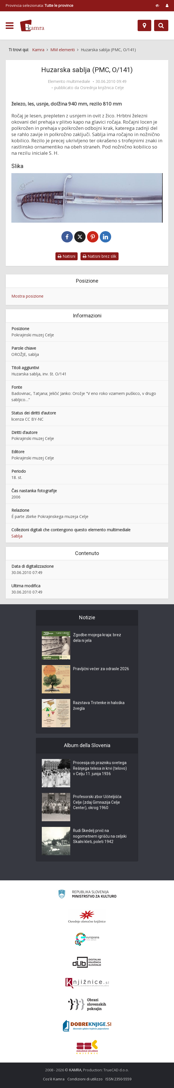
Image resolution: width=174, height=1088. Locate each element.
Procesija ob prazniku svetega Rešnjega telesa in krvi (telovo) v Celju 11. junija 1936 (100, 769)
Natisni (66, 256)
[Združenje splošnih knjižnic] (87, 1047)
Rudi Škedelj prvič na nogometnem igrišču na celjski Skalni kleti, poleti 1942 (100, 837)
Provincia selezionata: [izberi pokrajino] (39, 5)
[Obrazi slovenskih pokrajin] (87, 1004)
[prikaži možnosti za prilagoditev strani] (157, 5)
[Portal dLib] (87, 962)
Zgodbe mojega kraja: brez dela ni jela (97, 638)
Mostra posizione (27, 296)
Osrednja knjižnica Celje (102, 87)
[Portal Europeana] (87, 939)
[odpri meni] (9, 25)
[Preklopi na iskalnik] (161, 25)
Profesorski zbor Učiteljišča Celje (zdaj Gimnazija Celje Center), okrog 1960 (97, 803)
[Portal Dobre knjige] (87, 1025)
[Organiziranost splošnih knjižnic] (87, 916)
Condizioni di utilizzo (85, 1078)
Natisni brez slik (99, 256)
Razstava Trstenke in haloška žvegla (99, 706)
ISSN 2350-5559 (118, 1078)
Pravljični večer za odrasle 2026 (101, 669)
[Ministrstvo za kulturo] (87, 895)
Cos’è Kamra (54, 1078)
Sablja (16, 536)
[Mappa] (144, 25)
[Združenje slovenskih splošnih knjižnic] (87, 983)
